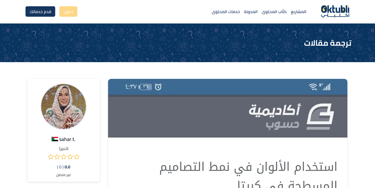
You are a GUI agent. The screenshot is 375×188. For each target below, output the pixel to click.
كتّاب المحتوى (274, 11)
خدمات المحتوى (226, 11)
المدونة (251, 11)
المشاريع (298, 11)
